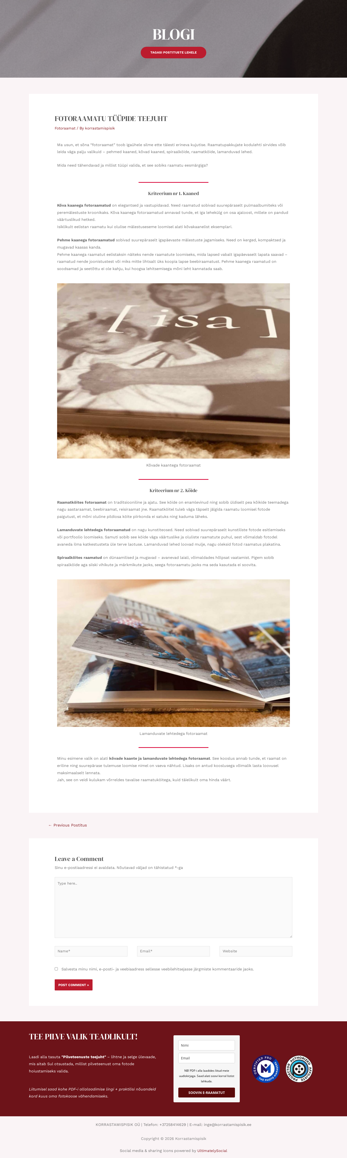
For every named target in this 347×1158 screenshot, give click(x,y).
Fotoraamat (66, 128)
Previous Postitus (68, 825)
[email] (206, 1062)
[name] (206, 1049)
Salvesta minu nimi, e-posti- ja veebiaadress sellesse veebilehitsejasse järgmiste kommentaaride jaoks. (157, 972)
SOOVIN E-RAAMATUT (206, 1096)
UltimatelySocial (212, 1154)
